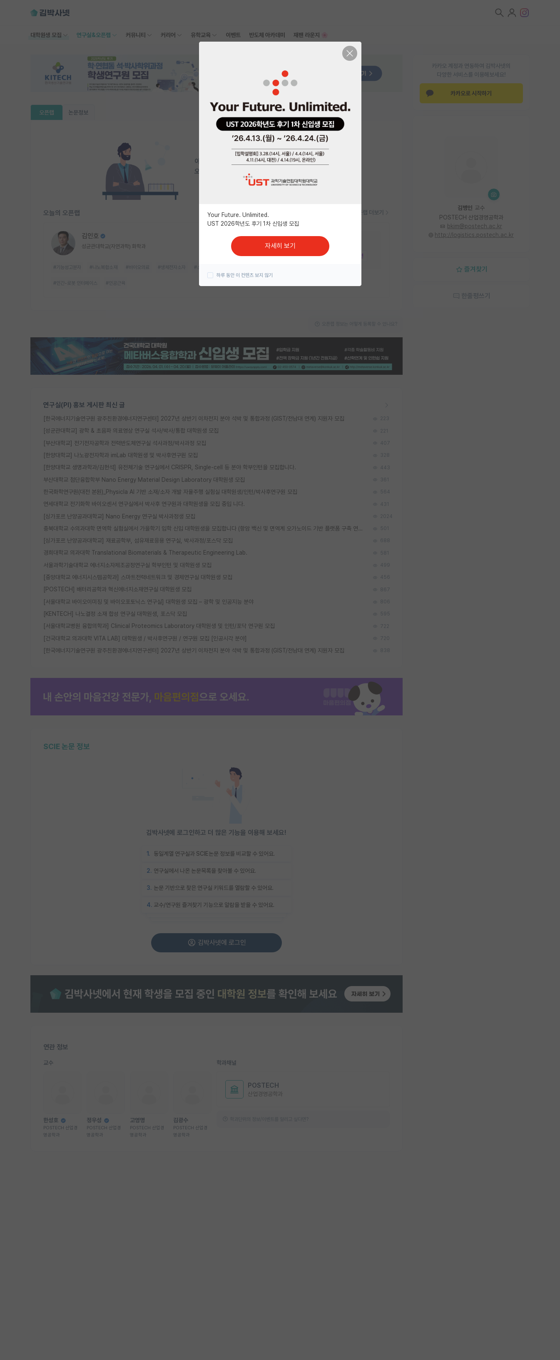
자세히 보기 (280, 246)
